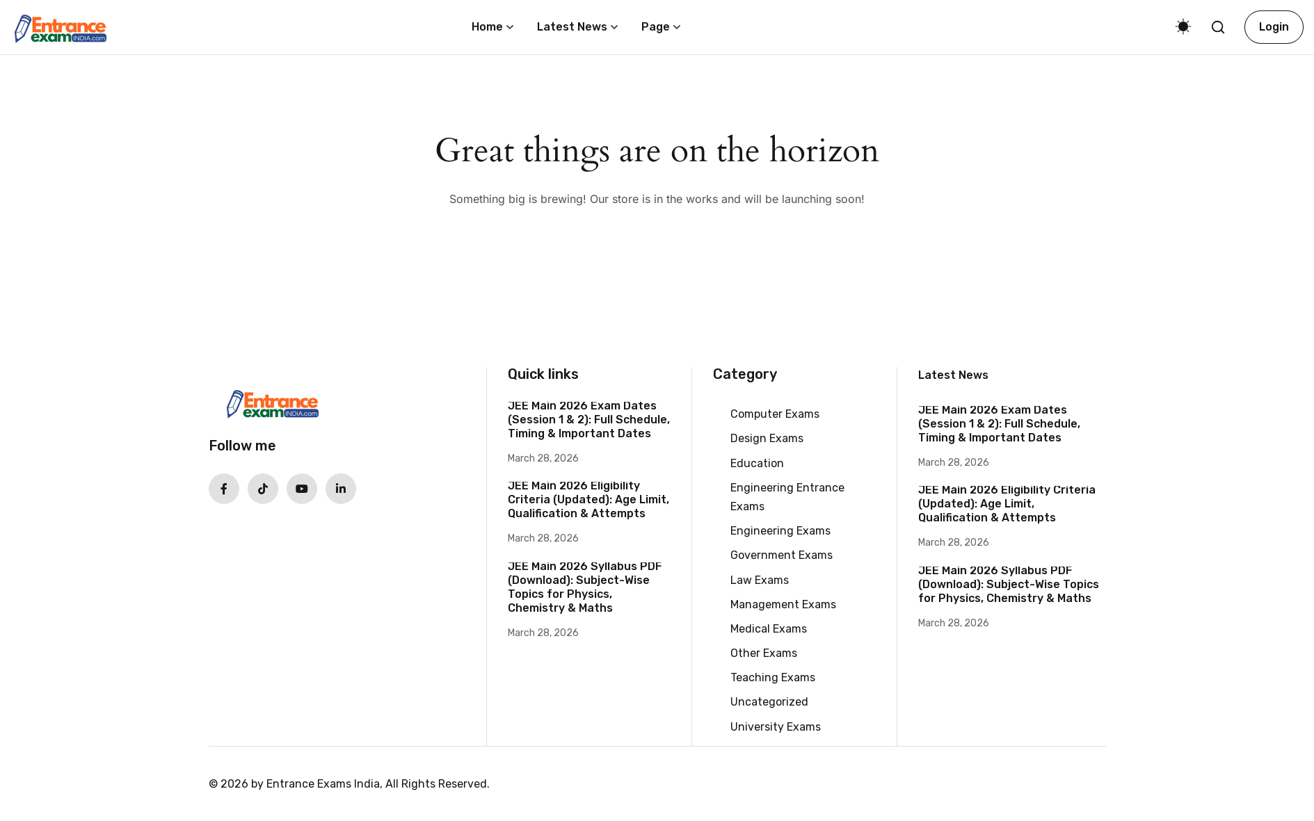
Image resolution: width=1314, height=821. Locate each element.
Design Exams (766, 438)
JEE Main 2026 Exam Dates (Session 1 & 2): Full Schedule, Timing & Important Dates (589, 419)
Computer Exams (774, 414)
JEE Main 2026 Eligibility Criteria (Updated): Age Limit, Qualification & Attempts (588, 499)
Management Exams (783, 604)
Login (1274, 26)
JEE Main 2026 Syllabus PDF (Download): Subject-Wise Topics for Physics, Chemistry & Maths (585, 587)
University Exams (775, 726)
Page (655, 26)
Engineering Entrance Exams (787, 497)
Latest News (572, 26)
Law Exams (759, 580)
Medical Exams (768, 628)
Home (487, 26)
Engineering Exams (780, 530)
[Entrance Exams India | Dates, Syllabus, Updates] (59, 26)
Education (757, 463)
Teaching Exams (772, 677)
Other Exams (763, 653)
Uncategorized (769, 701)
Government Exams (781, 555)
